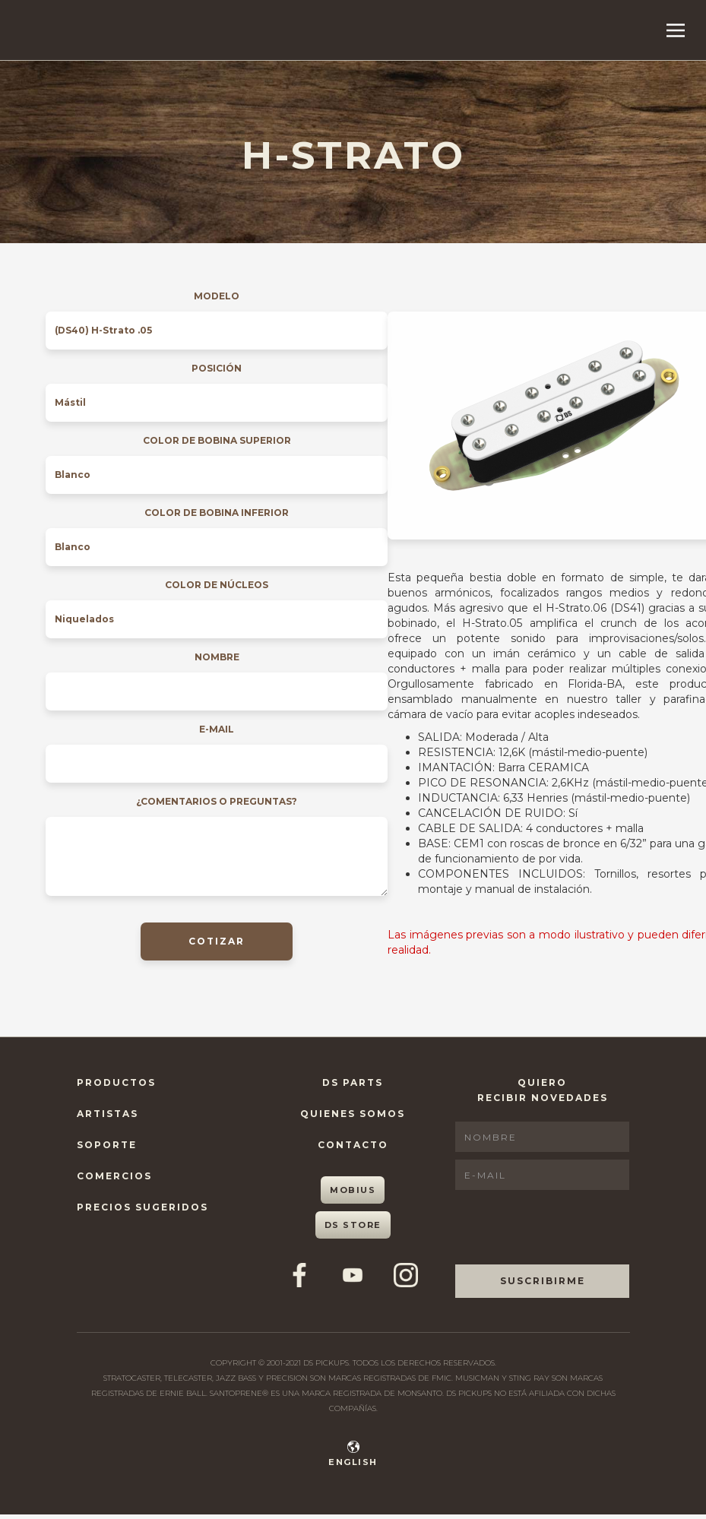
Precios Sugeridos (142, 1207)
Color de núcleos (216, 584)
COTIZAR (216, 941)
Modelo (216, 296)
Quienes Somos (352, 1113)
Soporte (107, 1144)
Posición (217, 368)
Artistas (107, 1113)
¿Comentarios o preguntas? (216, 801)
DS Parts (352, 1082)
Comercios (114, 1176)
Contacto (353, 1144)
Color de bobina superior (217, 440)
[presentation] (570, 1227)
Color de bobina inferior (216, 512)
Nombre (217, 657)
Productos (116, 1082)
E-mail (216, 729)
